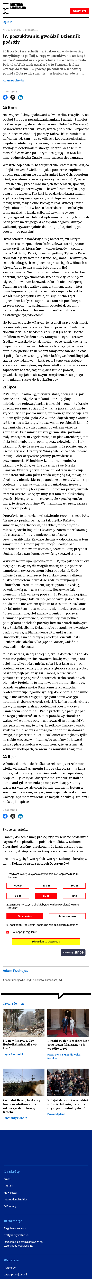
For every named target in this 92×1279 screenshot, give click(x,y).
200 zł (46, 885)
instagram (40, 1156)
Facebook (5, 97)
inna (74, 895)
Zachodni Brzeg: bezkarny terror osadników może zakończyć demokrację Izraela (21, 1106)
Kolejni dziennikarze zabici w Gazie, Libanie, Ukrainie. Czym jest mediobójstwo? (67, 1104)
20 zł (46, 895)
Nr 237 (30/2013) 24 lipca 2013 (20, 30)
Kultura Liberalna (14, 8)
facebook (16, 1156)
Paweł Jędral (56, 1114)
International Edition (15, 1199)
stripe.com (73, 952)
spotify (77, 1156)
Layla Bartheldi (13, 1054)
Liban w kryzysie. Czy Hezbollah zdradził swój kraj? (20, 1044)
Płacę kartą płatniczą (46, 941)
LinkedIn (20, 97)
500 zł (18, 885)
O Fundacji (10, 1206)
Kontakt (8, 1185)
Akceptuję (25, 932)
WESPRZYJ (79, 11)
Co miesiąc (25, 916)
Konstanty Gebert (15, 1118)
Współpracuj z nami (15, 1274)
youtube (28, 1156)
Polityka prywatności (16, 1235)
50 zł (18, 895)
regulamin (31, 932)
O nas (7, 1179)
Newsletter (10, 1192)
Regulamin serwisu (15, 1228)
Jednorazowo (67, 916)
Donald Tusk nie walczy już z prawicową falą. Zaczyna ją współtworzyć (68, 1044)
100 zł (74, 885)
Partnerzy (10, 1267)
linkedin (64, 1156)
